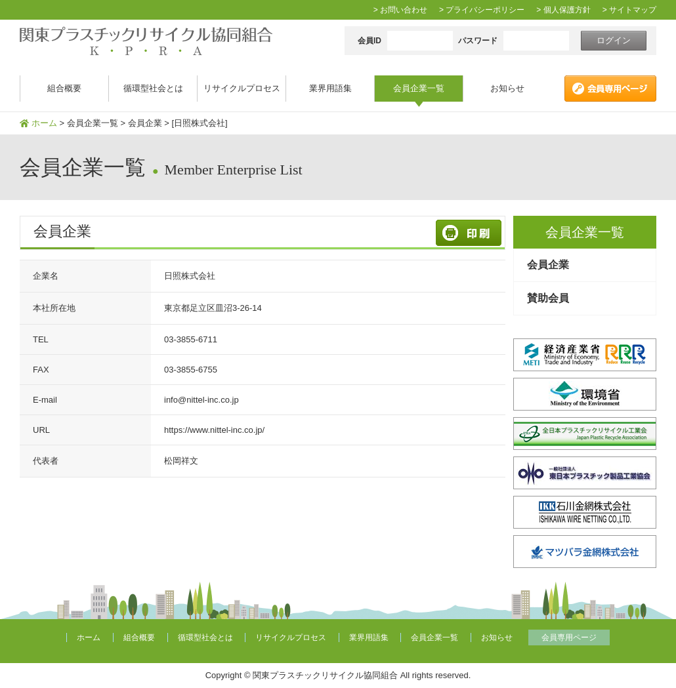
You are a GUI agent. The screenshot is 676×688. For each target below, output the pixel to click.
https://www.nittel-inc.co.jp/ (214, 430)
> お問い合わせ (400, 9)
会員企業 (548, 264)
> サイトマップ (629, 9)
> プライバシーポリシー (481, 9)
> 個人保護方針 (563, 9)
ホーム (44, 123)
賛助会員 (548, 298)
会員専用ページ (569, 637)
